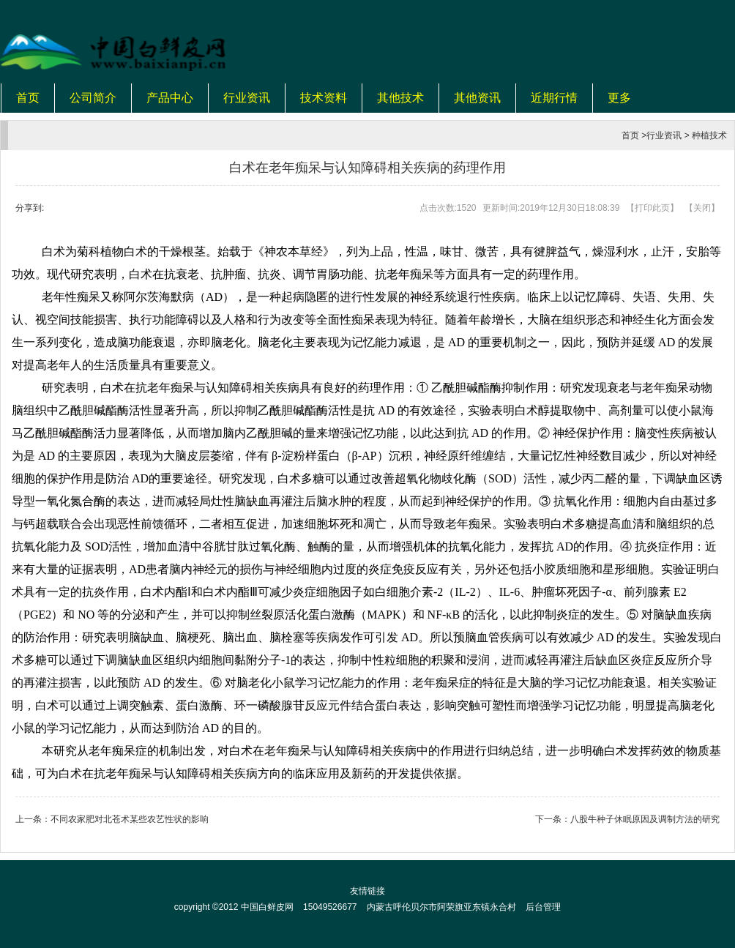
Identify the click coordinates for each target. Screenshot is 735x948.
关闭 (702, 208)
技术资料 (323, 98)
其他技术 (400, 98)
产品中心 (169, 98)
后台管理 (543, 907)
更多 (619, 98)
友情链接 (367, 891)
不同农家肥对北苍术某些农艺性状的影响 (130, 819)
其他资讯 (477, 98)
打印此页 (652, 208)
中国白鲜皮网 (267, 907)
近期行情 (554, 98)
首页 (28, 98)
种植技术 (709, 135)
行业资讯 (246, 98)
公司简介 (93, 98)
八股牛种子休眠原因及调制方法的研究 (645, 819)
